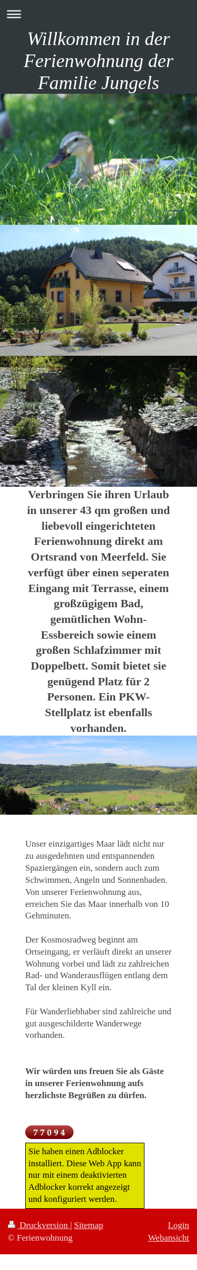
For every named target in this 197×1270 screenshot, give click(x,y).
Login (178, 1225)
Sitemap (88, 1225)
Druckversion (39, 1225)
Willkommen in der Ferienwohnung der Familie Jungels (98, 60)
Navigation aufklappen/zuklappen (98, 14)
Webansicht (168, 1238)
